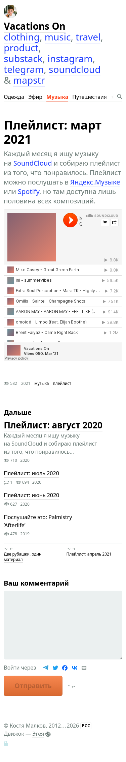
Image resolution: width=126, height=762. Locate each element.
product (21, 47)
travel (88, 36)
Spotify (28, 191)
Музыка (57, 97)
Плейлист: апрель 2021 (89, 554)
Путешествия (89, 97)
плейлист (62, 383)
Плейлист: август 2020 (53, 425)
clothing (22, 36)
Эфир (35, 97)
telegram (24, 69)
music (58, 36)
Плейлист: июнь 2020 (31, 495)
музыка (41, 383)
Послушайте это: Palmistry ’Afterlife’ (38, 521)
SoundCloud (32, 163)
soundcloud (74, 69)
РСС (86, 726)
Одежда (14, 97)
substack (23, 58)
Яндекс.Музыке (95, 182)
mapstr (29, 80)
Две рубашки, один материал (22, 556)
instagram (70, 58)
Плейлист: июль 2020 (31, 473)
